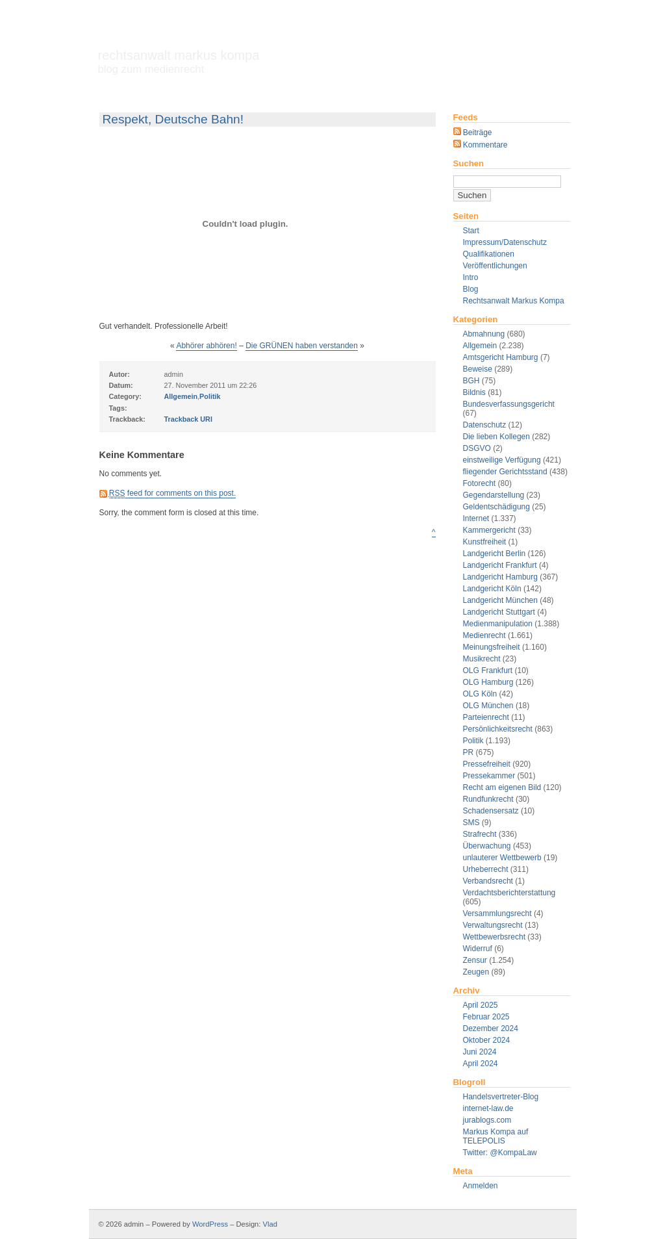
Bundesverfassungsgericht (509, 404)
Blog (471, 289)
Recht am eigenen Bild (502, 787)
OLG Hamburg (488, 682)
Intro (471, 277)
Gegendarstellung (494, 495)
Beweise (477, 369)
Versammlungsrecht (497, 913)
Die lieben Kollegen (496, 436)
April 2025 (480, 1005)
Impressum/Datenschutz (505, 242)
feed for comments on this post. (172, 493)
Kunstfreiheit (485, 541)
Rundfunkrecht (488, 799)
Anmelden (480, 1185)
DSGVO (477, 448)
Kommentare (480, 144)
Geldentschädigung (496, 506)
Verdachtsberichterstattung (509, 892)
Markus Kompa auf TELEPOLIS (496, 1136)
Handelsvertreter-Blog (501, 1096)
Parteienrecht (486, 717)
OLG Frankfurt (488, 670)
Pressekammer (489, 775)
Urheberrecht (485, 869)
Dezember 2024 (490, 1028)
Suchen (468, 163)
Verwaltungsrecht (493, 925)
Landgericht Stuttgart (499, 612)
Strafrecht (480, 834)
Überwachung (487, 845)
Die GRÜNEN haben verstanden (301, 345)
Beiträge (472, 132)
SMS (471, 822)
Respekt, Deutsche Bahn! (173, 119)
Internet (476, 518)
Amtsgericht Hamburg (500, 357)
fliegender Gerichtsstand (505, 471)
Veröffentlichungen (495, 265)
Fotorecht (479, 483)
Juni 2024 (480, 1051)
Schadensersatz (491, 810)
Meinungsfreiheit (491, 647)
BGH (471, 380)
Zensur (475, 960)
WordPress (210, 1224)
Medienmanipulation (498, 623)
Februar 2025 (486, 1016)
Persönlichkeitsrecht (498, 729)
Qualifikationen (488, 254)
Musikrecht (482, 658)
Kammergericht (489, 530)
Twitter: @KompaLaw (500, 1152)
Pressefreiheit (486, 764)
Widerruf (477, 948)
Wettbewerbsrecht (494, 936)
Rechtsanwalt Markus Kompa (179, 61)
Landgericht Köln (492, 588)
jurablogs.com (487, 1120)
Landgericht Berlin (494, 553)
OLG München (488, 705)
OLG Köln (480, 693)
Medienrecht (484, 635)
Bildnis (474, 392)
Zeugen (476, 972)
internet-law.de (488, 1108)
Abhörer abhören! (206, 345)
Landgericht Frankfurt (500, 565)
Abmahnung (484, 333)
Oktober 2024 (486, 1040)
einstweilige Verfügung (502, 460)
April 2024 (480, 1063)
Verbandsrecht (488, 881)
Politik (473, 740)
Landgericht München (500, 600)
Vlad (270, 1224)
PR (468, 752)
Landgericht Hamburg (500, 576)
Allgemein (480, 345)
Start (471, 230)
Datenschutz (485, 424)
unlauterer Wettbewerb (502, 857)
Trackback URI (188, 419)
